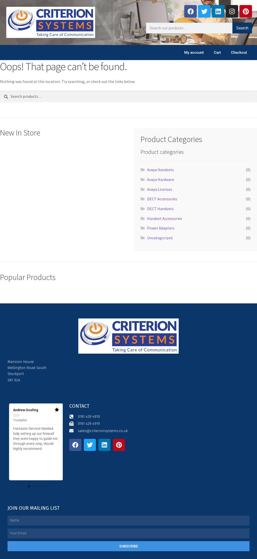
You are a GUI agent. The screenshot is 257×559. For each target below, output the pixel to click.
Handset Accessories (164, 218)
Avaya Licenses (159, 189)
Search (242, 28)
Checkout (239, 52)
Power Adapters (160, 227)
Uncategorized (159, 237)
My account (194, 52)
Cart (217, 52)
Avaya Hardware (160, 179)
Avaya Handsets (160, 169)
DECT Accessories (162, 198)
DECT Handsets (160, 208)
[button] (12, 441)
